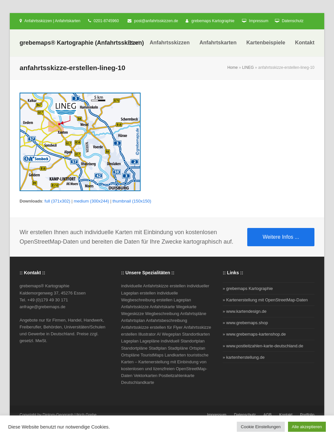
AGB (267, 415)
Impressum (258, 21)
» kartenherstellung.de (244, 357)
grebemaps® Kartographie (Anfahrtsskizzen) (82, 42)
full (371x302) (57, 201)
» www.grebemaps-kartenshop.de (254, 334)
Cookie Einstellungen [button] (261, 426)
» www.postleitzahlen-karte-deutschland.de (263, 345)
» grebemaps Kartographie (248, 288)
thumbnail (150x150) (132, 201)
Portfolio (307, 415)
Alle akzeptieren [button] (307, 426)
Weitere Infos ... (281, 237)
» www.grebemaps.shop (245, 322)
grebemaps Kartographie (213, 21)
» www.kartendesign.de (244, 311)
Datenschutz (293, 21)
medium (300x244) (91, 201)
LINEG (248, 67)
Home (232, 67)
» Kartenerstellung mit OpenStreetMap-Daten (265, 299)
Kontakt (286, 415)
